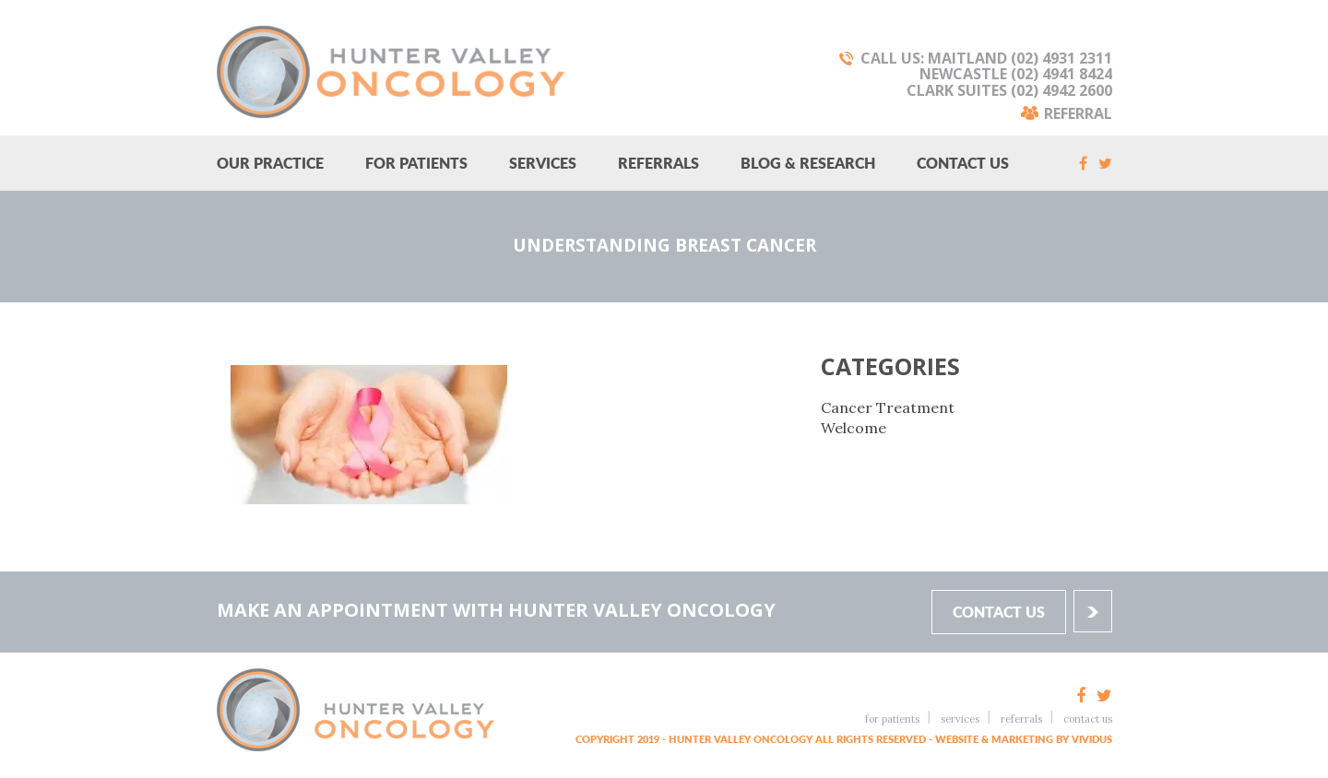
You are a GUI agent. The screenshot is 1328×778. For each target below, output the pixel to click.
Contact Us (963, 162)
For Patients (416, 162)
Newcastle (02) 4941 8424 (1015, 74)
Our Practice (270, 162)
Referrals (658, 162)
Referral (1078, 112)
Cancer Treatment (887, 407)
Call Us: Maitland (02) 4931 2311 (986, 58)
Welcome (853, 427)
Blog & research (808, 162)
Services (542, 162)
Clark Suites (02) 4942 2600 (1009, 90)
